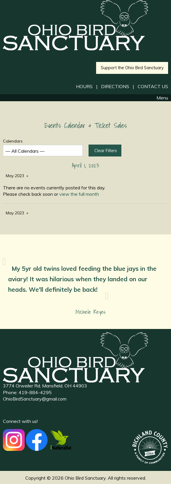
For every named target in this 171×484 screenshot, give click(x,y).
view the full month (79, 194)
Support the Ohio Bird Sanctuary (132, 67)
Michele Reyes (90, 312)
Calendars (43, 147)
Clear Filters (105, 150)
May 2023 (15, 175)
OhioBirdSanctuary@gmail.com (34, 399)
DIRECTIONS (115, 86)
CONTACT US (153, 86)
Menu (159, 98)
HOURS (84, 86)
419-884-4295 (35, 392)
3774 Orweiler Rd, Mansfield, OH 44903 (45, 386)
